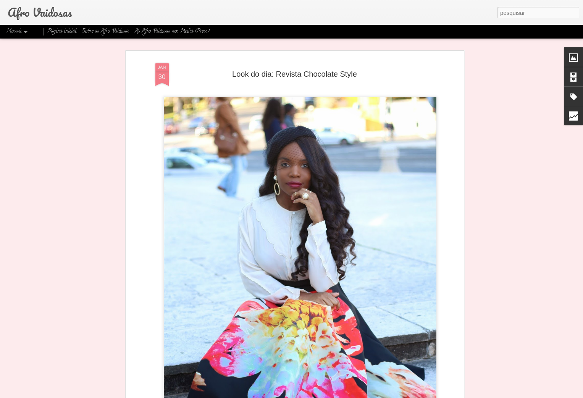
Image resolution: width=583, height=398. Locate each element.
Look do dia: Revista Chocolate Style (294, 74)
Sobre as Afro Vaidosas (105, 31)
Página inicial (61, 31)
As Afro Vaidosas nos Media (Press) (172, 31)
